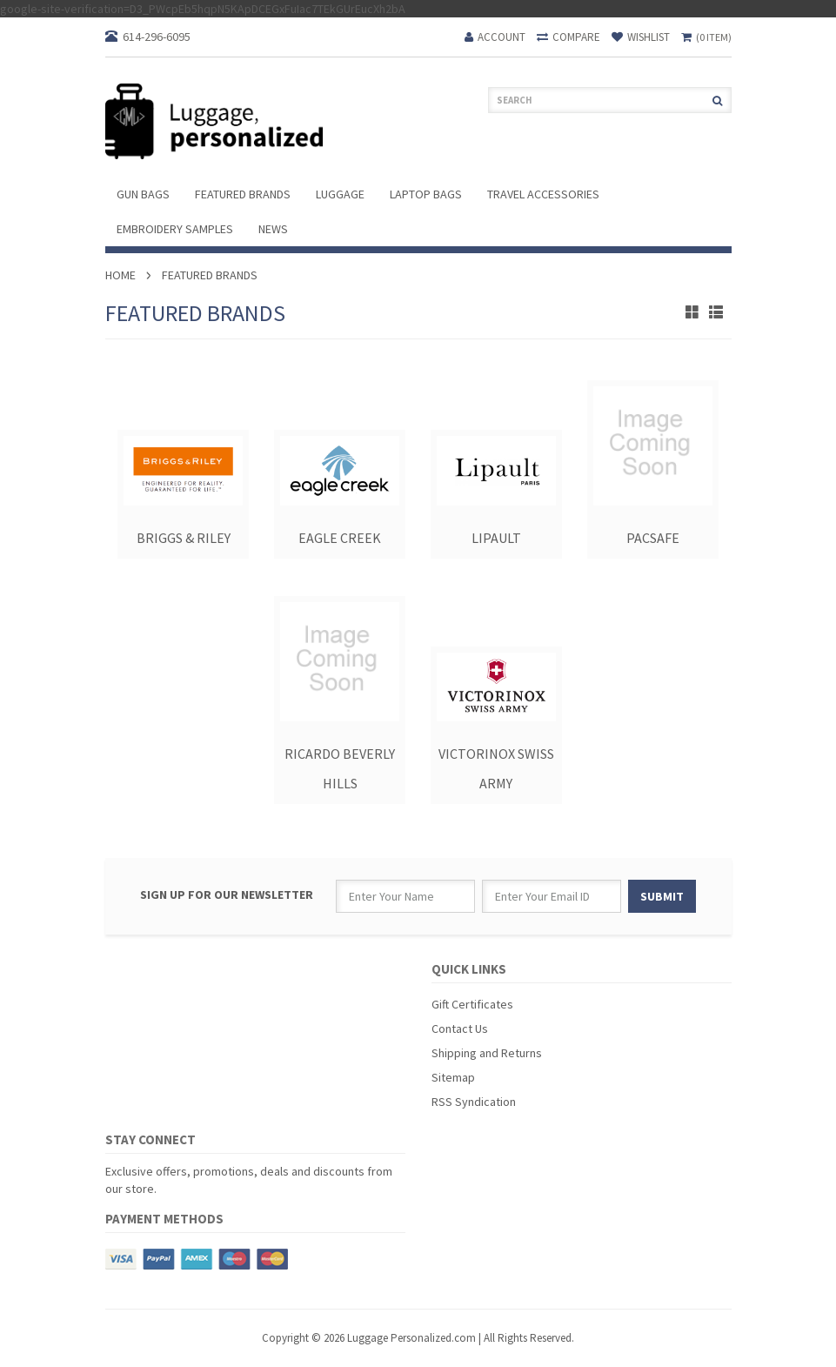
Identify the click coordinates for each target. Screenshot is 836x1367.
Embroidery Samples (175, 229)
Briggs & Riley (184, 537)
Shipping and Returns (486, 1053)
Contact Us (459, 1028)
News (273, 229)
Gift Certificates (472, 1004)
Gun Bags (143, 194)
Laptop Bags (426, 194)
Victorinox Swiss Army (496, 768)
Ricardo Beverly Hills (339, 768)
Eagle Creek (339, 537)
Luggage (340, 194)
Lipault (496, 537)
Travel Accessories (543, 194)
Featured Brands (243, 194)
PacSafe (652, 537)
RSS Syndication (473, 1101)
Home (120, 275)
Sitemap (453, 1077)
